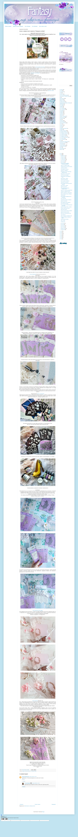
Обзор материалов (63, 122)
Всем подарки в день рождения (65, 202)
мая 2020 (62, 224)
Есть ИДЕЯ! (62, 105)
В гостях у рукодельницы (64, 95)
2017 (61, 233)
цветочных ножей (51, 90)
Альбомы (61, 89)
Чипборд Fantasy (62, 146)
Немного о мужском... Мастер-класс (66, 192)
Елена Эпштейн (35, 700)
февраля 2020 (63, 228)
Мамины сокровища (63, 116)
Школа (61, 147)
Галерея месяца (62, 101)
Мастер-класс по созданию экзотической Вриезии (65, 163)
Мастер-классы (62, 117)
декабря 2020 (63, 155)
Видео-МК (61, 99)
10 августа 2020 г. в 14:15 (35, 783)
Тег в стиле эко (63, 214)
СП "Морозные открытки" (64, 132)
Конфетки (61, 112)
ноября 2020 (63, 157)
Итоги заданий (62, 108)
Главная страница (8, 26)
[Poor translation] (6, 819)
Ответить (23, 779)
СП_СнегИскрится (63, 139)
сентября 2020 (63, 159)
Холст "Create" (63, 220)
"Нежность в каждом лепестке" (65, 191)
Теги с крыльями (63, 198)
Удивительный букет (64, 186)
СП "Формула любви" (63, 136)
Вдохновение (62, 98)
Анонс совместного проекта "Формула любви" (65, 188)
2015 (61, 236)
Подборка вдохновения (63, 128)
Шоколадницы (62, 148)
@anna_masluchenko (40, 393)
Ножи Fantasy (62, 121)
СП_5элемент (62, 138)
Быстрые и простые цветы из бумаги (66, 210)
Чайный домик (63, 195)
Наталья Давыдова (33, 274)
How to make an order (43, 26)
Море (61, 119)
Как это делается (62, 109)
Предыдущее (54, 804)
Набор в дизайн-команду (64, 219)
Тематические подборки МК (64, 141)
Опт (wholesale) (34, 26)
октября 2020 (63, 158)
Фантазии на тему (62, 142)
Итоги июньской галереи (64, 203)
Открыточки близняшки (64, 179)
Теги (60, 140)
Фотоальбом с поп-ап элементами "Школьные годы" (66, 172)
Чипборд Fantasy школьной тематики (66, 166)
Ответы (24, 781)
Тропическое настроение (64, 182)
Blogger (43, 811)
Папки (61, 127)
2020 (61, 154)
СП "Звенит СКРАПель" (63, 131)
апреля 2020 (63, 225)
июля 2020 (62, 162)
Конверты (61, 111)
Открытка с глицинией (64, 170)
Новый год (61, 120)
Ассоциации (62, 91)
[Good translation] (2, 819)
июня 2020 (62, 223)
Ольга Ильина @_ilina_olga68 (38, 610)
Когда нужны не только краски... (66, 173)
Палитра (61, 126)
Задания (61, 106)
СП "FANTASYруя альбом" (64, 137)
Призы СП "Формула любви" (65, 165)
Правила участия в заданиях (18, 26)
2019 (61, 231)
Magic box (61, 149)
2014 (61, 237)
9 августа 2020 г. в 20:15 (32, 776)
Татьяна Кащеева (27, 783)
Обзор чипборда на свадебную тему (66, 215)
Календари (61, 110)
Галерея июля (63, 221)
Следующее (21, 804)
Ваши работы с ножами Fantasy (65, 96)
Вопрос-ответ (62, 100)
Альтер (61, 90)
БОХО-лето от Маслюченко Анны (66, 213)
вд (60, 97)
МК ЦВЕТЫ (61, 118)
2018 (61, 232)
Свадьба (61, 129)
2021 (61, 153)
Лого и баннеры (27, 26)
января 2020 (63, 229)
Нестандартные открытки (65, 169)
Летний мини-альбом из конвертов (66, 199)
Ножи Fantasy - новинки (64, 178)
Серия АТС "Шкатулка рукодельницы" (66, 190)
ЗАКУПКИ (61, 107)
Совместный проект (63, 130)
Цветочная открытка (64, 209)
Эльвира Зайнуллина (25, 776)
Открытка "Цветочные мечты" (65, 208)
